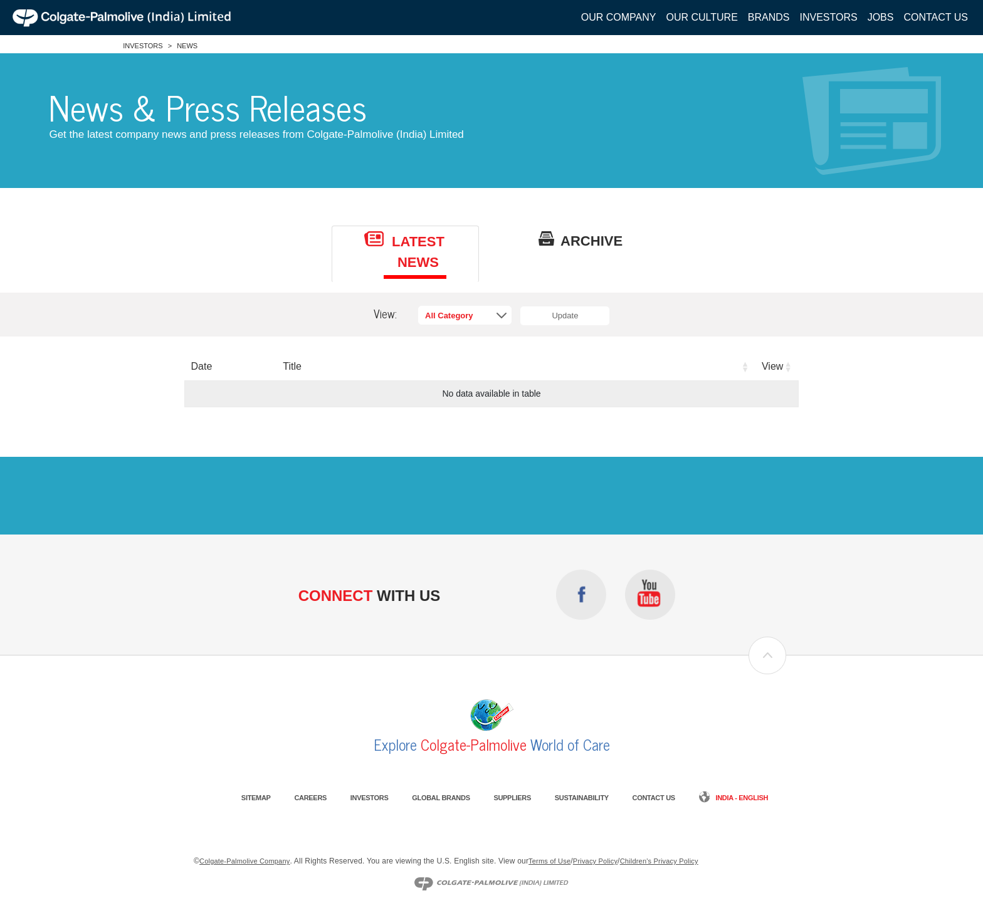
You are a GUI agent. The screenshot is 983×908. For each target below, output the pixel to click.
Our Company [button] (618, 17)
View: (385, 314)
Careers (310, 797)
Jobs (881, 17)
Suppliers (512, 797)
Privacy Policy (595, 861)
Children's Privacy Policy (659, 861)
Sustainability (582, 797)
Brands (769, 17)
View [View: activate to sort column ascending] (772, 366)
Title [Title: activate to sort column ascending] (292, 366)
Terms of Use (549, 861)
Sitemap (256, 797)
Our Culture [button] (701, 17)
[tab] (405, 254)
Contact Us (935, 17)
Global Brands (441, 797)
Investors (142, 46)
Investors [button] (829, 17)
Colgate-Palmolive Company (244, 861)
